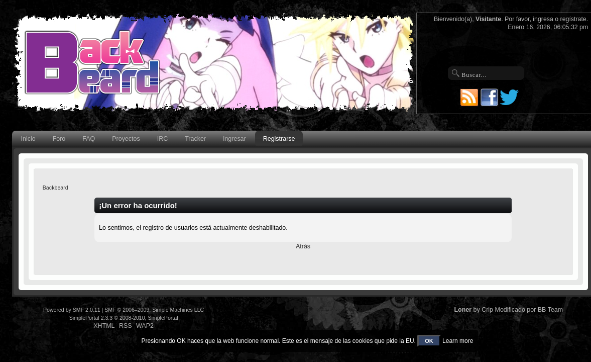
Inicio (28, 138)
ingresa (543, 19)
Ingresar (234, 138)
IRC (162, 138)
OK (429, 341)
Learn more (457, 340)
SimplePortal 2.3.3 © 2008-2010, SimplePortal (123, 318)
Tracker (195, 138)
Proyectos (126, 138)
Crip (487, 309)
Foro (59, 138)
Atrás (303, 246)
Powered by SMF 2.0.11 (71, 310)
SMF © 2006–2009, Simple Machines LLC (154, 310)
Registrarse (279, 138)
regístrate (573, 19)
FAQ (88, 138)
